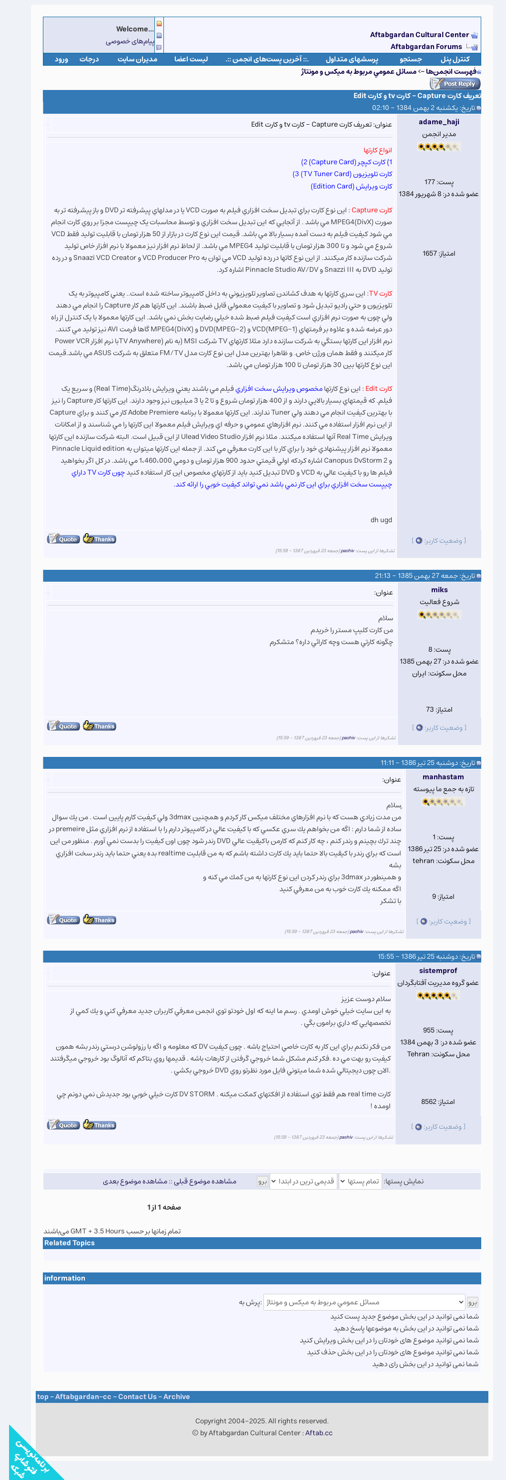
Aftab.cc (310, 1433)
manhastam (434, 777)
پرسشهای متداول (343, 59)
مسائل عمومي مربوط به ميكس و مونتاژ (350, 71)
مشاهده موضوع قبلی (196, 1181)
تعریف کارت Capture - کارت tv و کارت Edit (408, 95)
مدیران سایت (128, 59)
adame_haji (430, 122)
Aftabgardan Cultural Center (411, 35)
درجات (80, 59)
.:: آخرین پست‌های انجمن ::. (258, 59)
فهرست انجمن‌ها (442, 71)
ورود (52, 59)
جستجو (402, 59)
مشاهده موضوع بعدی (126, 1181)
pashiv (338, 550)
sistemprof (429, 970)
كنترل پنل (446, 59)
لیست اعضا (182, 59)
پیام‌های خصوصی (121, 41)
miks (430, 590)
